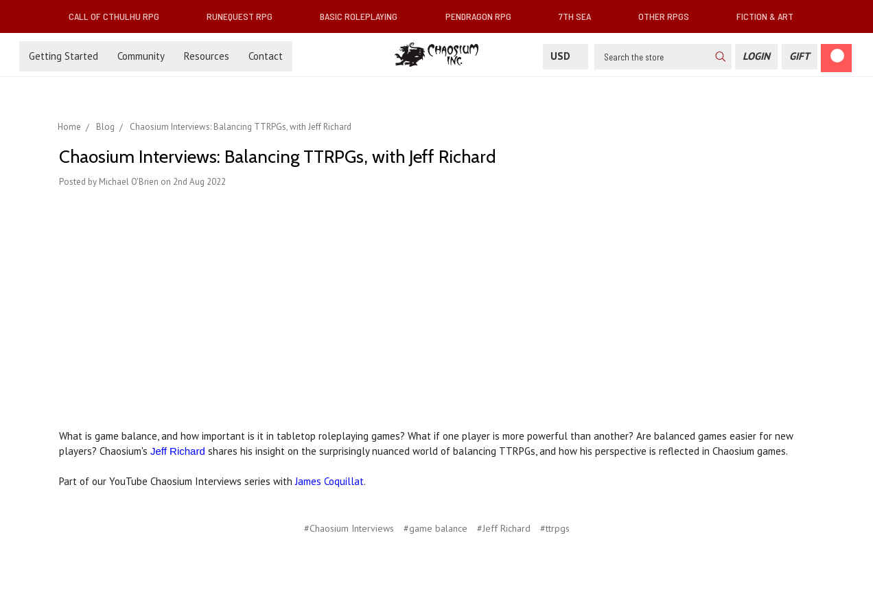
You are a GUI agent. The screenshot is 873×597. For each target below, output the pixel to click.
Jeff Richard (177, 451)
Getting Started (63, 56)
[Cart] (836, 58)
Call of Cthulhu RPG (119, 16)
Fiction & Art (770, 16)
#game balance (435, 528)
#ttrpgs (555, 528)
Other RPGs (669, 16)
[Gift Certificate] (799, 56)
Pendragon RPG (483, 16)
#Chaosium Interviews (349, 528)
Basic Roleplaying (364, 16)
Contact (265, 56)
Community (141, 56)
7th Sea (580, 16)
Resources (206, 56)
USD (565, 56)
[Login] (756, 56)
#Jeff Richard (504, 528)
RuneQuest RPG (245, 16)
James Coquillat (329, 481)
